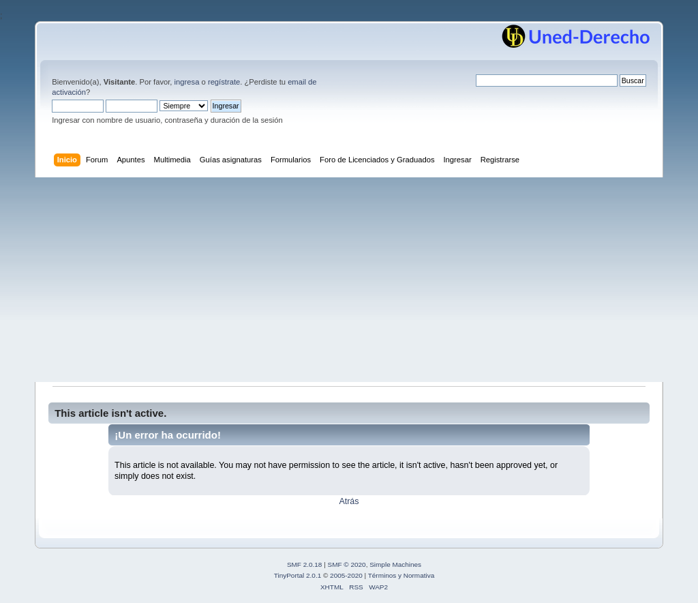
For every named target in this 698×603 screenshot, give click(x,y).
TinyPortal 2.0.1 (297, 575)
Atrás (349, 501)
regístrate (224, 82)
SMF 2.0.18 (304, 564)
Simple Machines (395, 564)
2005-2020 (346, 575)
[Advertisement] (349, 279)
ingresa (187, 82)
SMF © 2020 (347, 564)
